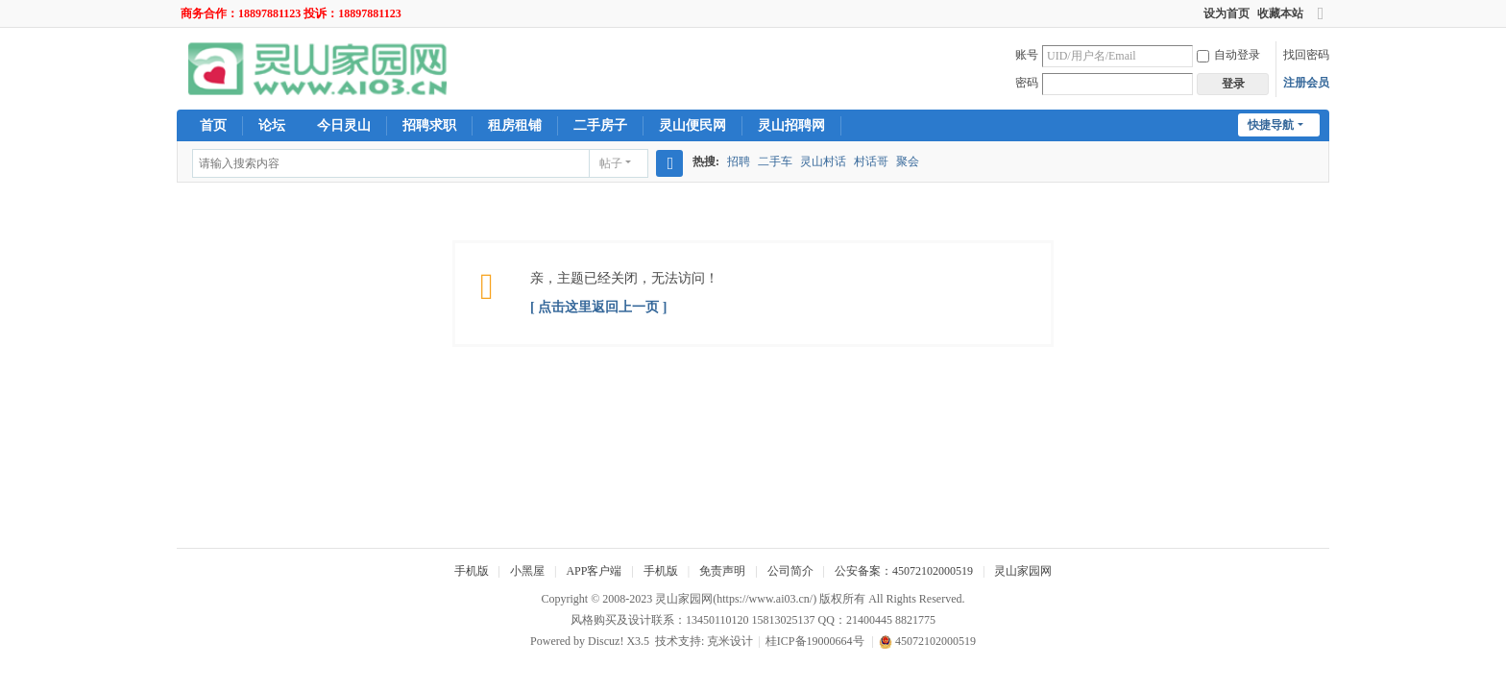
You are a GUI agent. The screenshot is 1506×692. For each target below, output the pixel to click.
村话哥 (871, 161)
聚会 (907, 161)
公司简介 (790, 571)
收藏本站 (1280, 13)
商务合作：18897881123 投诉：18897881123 (291, 13)
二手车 (775, 161)
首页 (213, 125)
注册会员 (1306, 82)
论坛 (271, 125)
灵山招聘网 (791, 125)
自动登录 (1228, 55)
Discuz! (605, 641)
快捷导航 (1271, 125)
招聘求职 (429, 125)
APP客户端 (593, 571)
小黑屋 (527, 571)
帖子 (610, 163)
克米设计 (730, 641)
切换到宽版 (1320, 21)
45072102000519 (927, 641)
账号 (1026, 55)
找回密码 (1306, 55)
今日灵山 (344, 125)
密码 (1026, 82)
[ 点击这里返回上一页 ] (598, 307)
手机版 (471, 571)
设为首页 (1226, 13)
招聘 (738, 161)
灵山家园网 (1023, 571)
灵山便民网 (692, 125)
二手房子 (600, 125)
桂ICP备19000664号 (814, 641)
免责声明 (722, 571)
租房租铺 (515, 125)
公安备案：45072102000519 (904, 571)
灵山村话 (823, 161)
